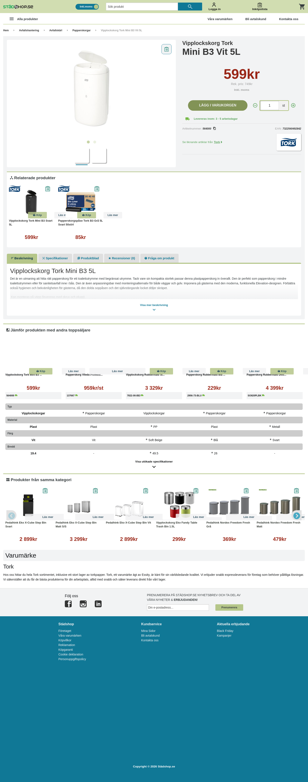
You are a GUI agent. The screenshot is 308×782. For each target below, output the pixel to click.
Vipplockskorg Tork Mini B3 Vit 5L (121, 30)
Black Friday (225, 631)
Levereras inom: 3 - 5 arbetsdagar (216, 118)
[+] (293, 105)
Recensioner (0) (121, 258)
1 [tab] (88, 142)
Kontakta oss (149, 640)
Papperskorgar (82, 30)
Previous (11, 515)
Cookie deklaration (70, 654)
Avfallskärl (55, 30)
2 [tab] (94, 142)
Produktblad (88, 258)
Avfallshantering (29, 30)
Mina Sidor (148, 631)
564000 (209, 128)
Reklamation (66, 645)
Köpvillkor (64, 640)
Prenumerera (229, 607)
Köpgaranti (65, 649)
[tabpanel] (91, 90)
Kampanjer (224, 635)
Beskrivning (22, 258)
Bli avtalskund (150, 635)
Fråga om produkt (159, 258)
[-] (255, 105)
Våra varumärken (69, 635)
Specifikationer (55, 258)
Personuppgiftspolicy (72, 659)
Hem (6, 30)
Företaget (64, 631)
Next (296, 515)
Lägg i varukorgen (217, 105)
